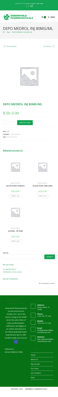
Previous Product (11, 46)
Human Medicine (15, 134)
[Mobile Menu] (50, 17)
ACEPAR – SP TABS (15, 231)
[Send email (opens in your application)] (31, 6)
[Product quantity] (9, 122)
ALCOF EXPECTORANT (15, 186)
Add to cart (24, 122)
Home (33, 355)
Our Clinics (35, 368)
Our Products (36, 373)
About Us (34, 359)
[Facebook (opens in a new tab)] (26, 6)
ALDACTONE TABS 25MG (43, 186)
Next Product (47, 46)
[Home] (3, 32)
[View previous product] (4, 46)
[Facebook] (16, 341)
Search (5, 253)
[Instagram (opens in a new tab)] (28, 6)
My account (35, 364)
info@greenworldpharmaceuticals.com (45, 331)
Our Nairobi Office (9, 269)
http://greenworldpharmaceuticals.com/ (45, 340)
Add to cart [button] (15, 196)
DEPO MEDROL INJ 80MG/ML (22, 32)
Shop (33, 377)
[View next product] (53, 46)
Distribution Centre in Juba (12, 272)
